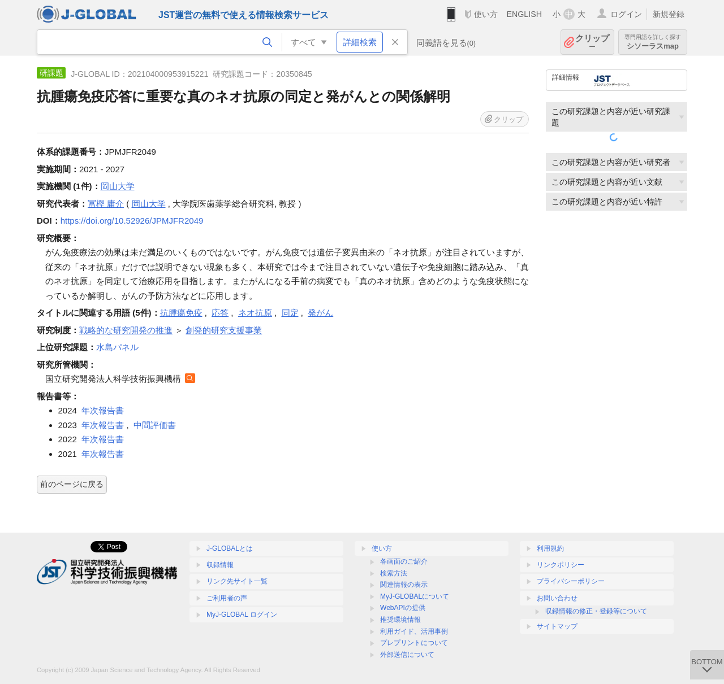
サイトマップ (557, 626)
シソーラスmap (652, 42)
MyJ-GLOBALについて (414, 596)
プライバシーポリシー (571, 581)
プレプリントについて (414, 643)
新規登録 (668, 14)
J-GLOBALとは (229, 548)
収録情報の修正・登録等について (596, 611)
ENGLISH (524, 14)
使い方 (486, 14)
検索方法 (393, 573)
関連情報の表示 (404, 585)
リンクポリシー (560, 565)
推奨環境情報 (400, 620)
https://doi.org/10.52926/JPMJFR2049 (132, 220)
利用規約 (550, 548)
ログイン (626, 14)
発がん (320, 312)
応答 (220, 312)
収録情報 (220, 565)
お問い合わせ (557, 598)
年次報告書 (102, 410)
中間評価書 (154, 425)
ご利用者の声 (226, 598)
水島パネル (117, 347)
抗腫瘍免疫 (181, 312)
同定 (290, 312)
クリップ (592, 42)
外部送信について (407, 655)
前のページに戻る (72, 484)
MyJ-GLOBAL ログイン (241, 614)
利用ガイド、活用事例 (414, 631)
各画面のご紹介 (404, 561)
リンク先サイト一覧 (237, 581)
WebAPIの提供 (402, 608)
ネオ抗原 (255, 312)
